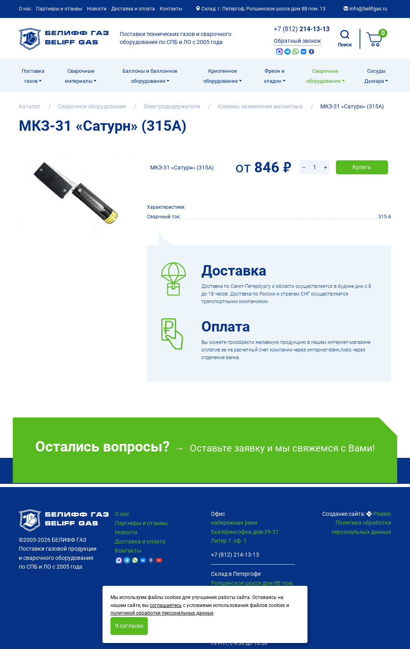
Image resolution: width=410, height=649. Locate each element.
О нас (25, 9)
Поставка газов (33, 76)
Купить (361, 157)
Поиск (345, 39)
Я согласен (129, 626)
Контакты (171, 9)
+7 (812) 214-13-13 (235, 554)
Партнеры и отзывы (59, 9)
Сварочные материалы (79, 76)
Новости (97, 9)
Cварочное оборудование (324, 76)
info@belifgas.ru (365, 9)
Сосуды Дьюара (375, 76)
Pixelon (382, 514)
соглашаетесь (166, 605)
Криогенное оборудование (221, 76)
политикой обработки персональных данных (162, 613)
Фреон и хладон (274, 76)
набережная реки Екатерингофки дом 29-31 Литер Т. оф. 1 (245, 531)
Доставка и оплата (133, 9)
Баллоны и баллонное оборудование (150, 76)
